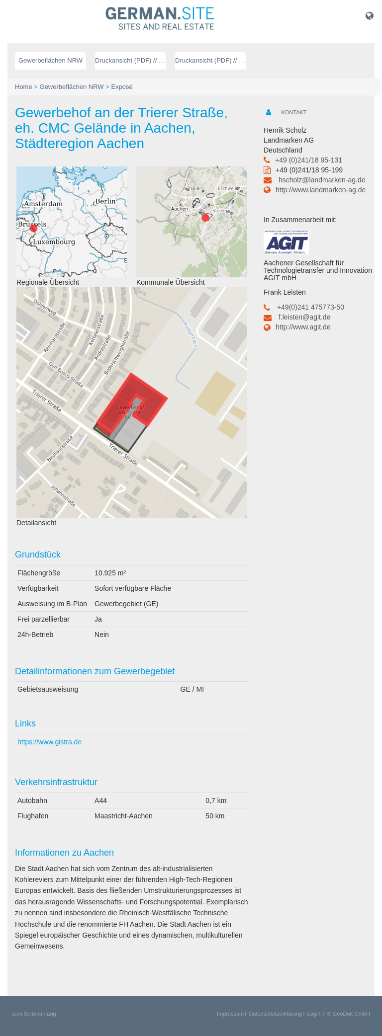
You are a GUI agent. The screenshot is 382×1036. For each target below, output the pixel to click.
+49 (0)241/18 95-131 (308, 160)
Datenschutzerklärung (275, 1014)
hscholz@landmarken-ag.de (322, 180)
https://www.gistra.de (49, 742)
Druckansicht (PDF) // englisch (210, 60)
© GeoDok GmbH (348, 1014)
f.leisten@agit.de (305, 317)
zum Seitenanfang (34, 1014)
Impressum (230, 1014)
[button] (370, 15)
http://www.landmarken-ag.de (321, 190)
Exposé (121, 86)
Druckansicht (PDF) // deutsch (130, 60)
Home (23, 86)
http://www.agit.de (303, 327)
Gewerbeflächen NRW (50, 60)
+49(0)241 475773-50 (310, 307)
